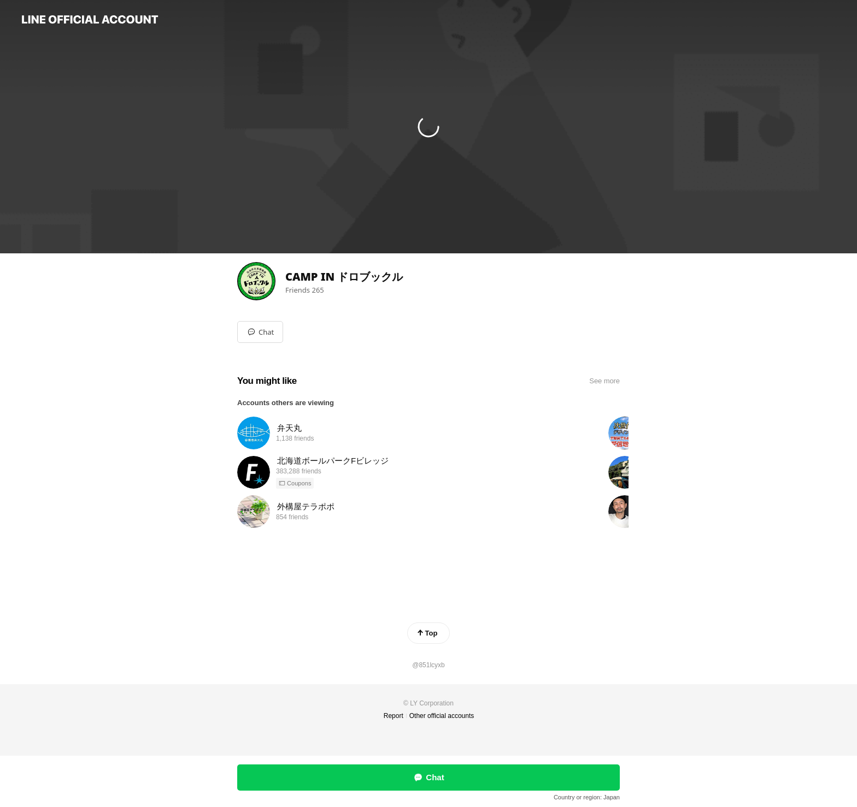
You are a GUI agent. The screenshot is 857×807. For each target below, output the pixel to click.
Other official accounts (441, 716)
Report (393, 716)
